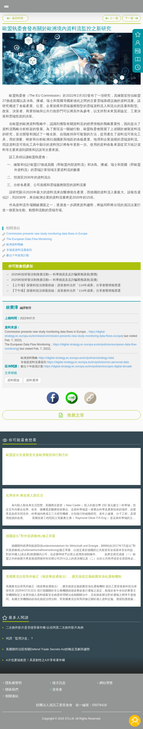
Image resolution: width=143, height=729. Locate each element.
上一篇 (111, 18)
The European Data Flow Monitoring (29, 239)
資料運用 (32, 380)
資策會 (57, 689)
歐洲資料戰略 (14, 244)
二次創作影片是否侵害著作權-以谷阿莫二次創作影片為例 (44, 627)
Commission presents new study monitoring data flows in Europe (46, 233)
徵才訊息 (58, 683)
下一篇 (131, 17)
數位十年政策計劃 (17, 255)
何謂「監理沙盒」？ (19, 638)
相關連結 (11, 696)
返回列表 (17, 18)
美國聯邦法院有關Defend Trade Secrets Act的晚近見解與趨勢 (48, 649)
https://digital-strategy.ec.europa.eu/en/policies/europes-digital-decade (88, 366)
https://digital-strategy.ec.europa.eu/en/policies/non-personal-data (88, 362)
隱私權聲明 (13, 683)
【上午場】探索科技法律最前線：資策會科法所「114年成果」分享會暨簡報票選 (66, 285)
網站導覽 (106, 683)
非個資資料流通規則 (19, 250)
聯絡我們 (11, 689)
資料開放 (13, 380)
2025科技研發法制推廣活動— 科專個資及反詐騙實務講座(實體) (54, 274)
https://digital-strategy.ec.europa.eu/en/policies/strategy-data (76, 358)
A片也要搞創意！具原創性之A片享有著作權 (35, 660)
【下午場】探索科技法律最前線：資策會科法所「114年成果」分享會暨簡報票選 (66, 290)
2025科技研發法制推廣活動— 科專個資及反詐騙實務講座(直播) (54, 280)
